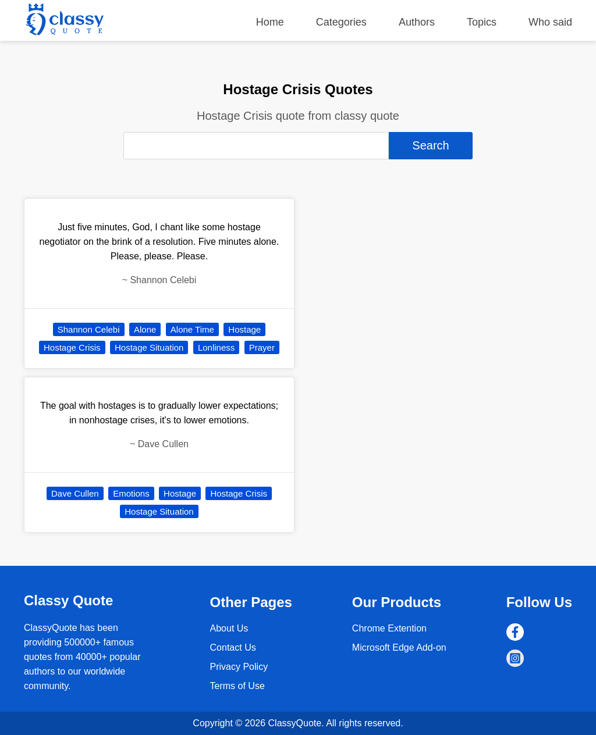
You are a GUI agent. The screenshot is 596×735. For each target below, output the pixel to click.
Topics (481, 22)
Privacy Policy (239, 667)
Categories (341, 22)
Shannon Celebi (89, 329)
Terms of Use (237, 686)
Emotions (131, 493)
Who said (550, 22)
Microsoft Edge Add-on (399, 647)
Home (270, 22)
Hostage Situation (149, 347)
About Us (229, 628)
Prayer (262, 347)
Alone (145, 329)
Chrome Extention (389, 628)
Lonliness (216, 347)
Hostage (244, 329)
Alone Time (192, 329)
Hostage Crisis (72, 347)
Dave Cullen (75, 493)
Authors (417, 22)
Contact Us (233, 647)
